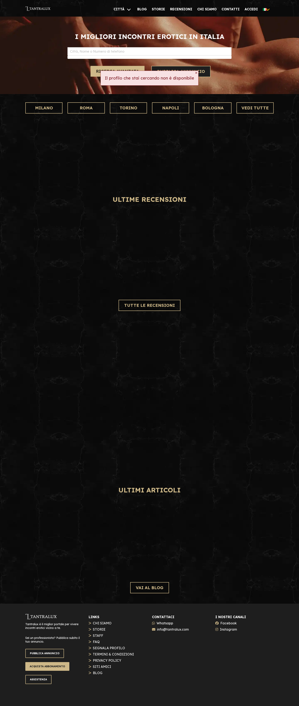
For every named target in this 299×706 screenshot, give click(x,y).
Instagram (228, 629)
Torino (128, 107)
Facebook (228, 623)
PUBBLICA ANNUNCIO (44, 653)
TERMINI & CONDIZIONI (113, 654)
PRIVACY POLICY (107, 660)
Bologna (213, 107)
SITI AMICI (102, 667)
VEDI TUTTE (255, 107)
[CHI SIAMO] (207, 9)
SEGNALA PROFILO (109, 648)
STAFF (98, 635)
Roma (86, 107)
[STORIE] (158, 9)
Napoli (170, 107)
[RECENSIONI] (181, 9)
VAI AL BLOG (149, 587)
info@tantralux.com (173, 629)
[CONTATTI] (230, 9)
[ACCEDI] (251, 9)
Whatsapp (165, 623)
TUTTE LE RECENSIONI (149, 305)
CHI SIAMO (102, 623)
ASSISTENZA (38, 679)
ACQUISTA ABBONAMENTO (47, 666)
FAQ (96, 642)
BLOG (97, 673)
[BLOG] (142, 9)
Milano (44, 107)
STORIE (99, 629)
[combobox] (149, 51)
